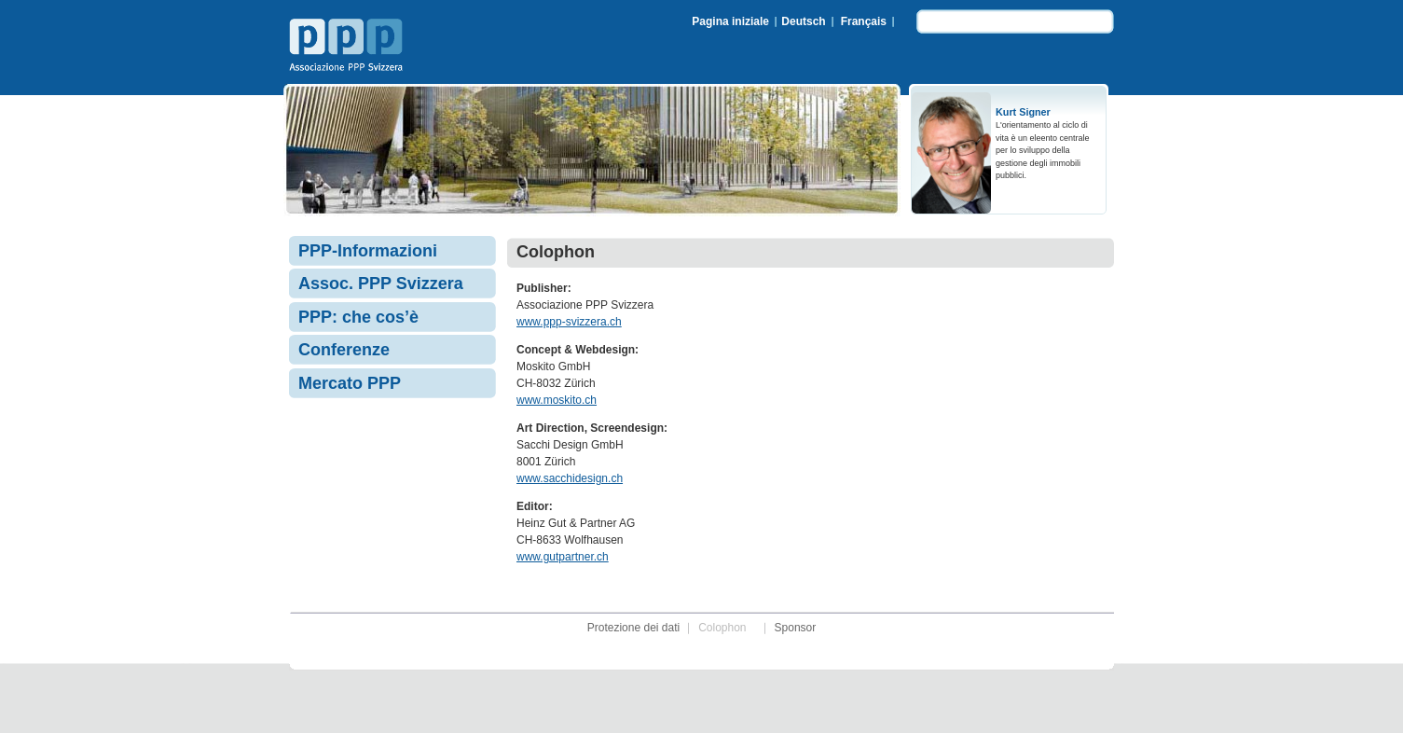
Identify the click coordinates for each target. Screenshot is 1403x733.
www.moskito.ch (556, 400)
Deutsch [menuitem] (803, 21)
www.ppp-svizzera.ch (569, 321)
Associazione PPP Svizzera (349, 47)
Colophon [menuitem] (722, 627)
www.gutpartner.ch (562, 556)
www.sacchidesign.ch (569, 478)
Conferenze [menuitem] (344, 349)
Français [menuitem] (864, 21)
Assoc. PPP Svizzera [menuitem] (380, 283)
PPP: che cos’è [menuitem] (358, 317)
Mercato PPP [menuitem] (349, 383)
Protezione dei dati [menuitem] (633, 627)
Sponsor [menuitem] (796, 627)
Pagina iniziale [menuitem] (730, 21)
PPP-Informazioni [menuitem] (367, 251)
